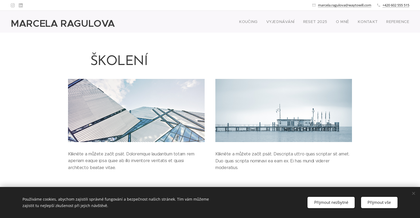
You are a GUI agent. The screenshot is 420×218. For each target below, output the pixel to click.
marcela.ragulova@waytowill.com (344, 5)
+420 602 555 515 (395, 5)
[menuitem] (261, 21)
